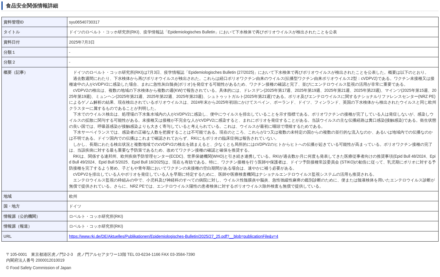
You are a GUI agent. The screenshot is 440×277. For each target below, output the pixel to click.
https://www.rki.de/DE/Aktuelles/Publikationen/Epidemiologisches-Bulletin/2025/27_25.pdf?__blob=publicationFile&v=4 (173, 236)
